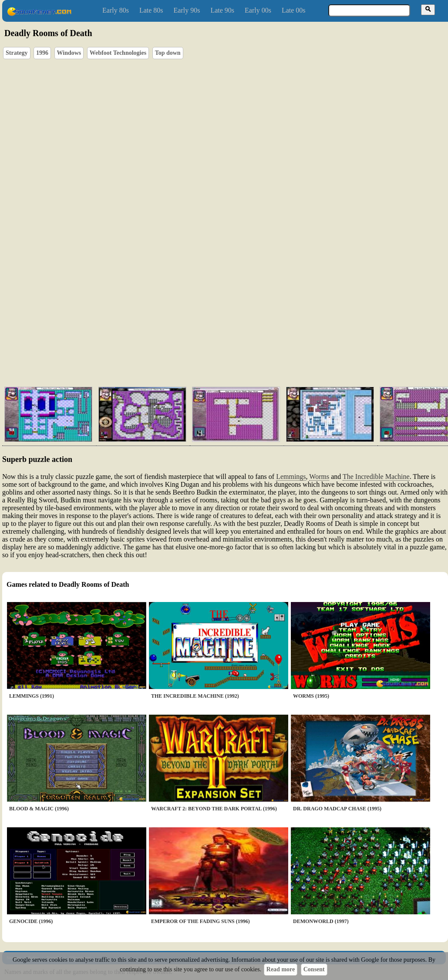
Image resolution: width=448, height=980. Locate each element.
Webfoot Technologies (118, 53)
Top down (168, 53)
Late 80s (151, 10)
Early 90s (187, 10)
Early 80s (115, 10)
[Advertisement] (138, 330)
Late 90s (222, 10)
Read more (280, 969)
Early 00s (258, 10)
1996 (42, 53)
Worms (319, 476)
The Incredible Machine (376, 476)
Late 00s (294, 10)
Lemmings (291, 476)
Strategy (17, 53)
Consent (314, 969)
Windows (69, 53)
